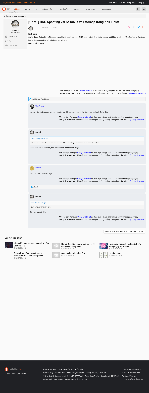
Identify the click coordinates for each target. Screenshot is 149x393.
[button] (36, 9)
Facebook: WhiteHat (129, 376)
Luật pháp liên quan (137, 93)
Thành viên (47, 9)
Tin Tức (27, 9)
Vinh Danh (106, 9)
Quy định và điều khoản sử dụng (133, 379)
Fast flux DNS (115, 253)
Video (77, 9)
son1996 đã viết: (37, 203)
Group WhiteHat (85, 91)
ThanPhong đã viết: (38, 139)
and (40, 99)
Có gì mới (63, 9)
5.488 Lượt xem (57, 28)
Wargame (90, 9)
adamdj (15, 30)
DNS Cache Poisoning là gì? (74, 253)
